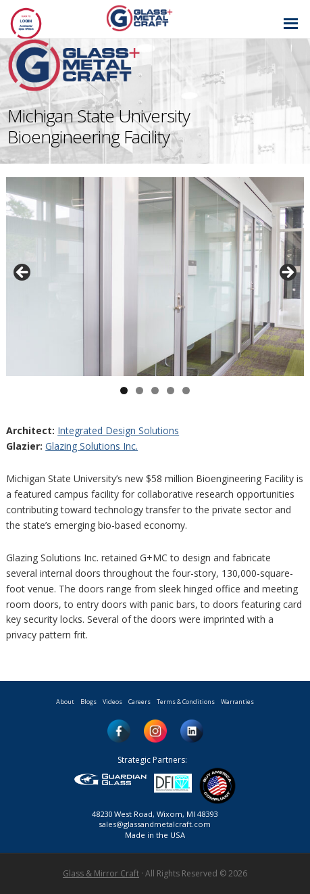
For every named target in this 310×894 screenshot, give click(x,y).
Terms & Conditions (186, 701)
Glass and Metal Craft (153, 18)
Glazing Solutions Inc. (91, 446)
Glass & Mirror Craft (101, 873)
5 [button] (186, 390)
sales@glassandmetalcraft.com (155, 824)
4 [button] (170, 390)
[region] (155, 276)
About (65, 701)
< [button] (23, 273)
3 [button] (155, 390)
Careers (139, 701)
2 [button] (139, 390)
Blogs (88, 701)
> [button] (287, 273)
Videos (112, 701)
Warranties (237, 701)
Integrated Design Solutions (118, 430)
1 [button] (124, 390)
